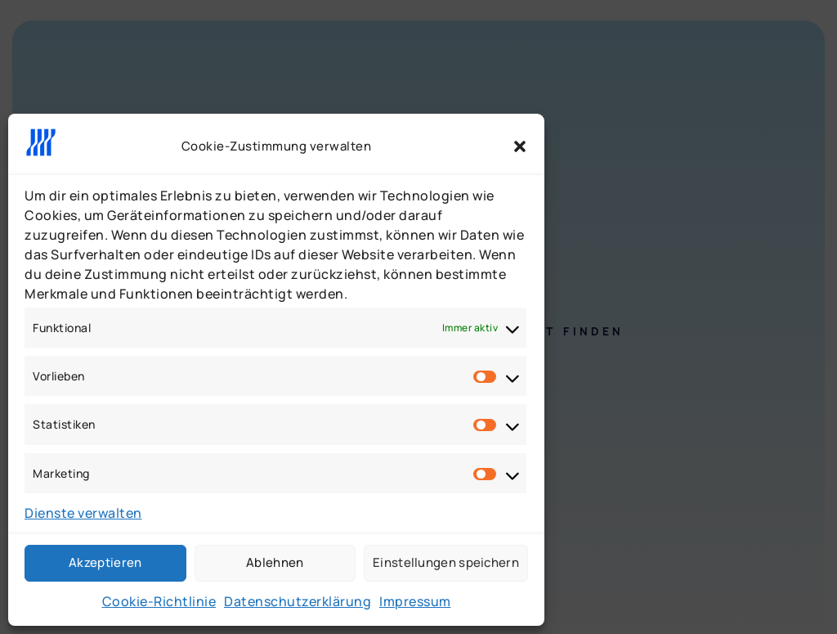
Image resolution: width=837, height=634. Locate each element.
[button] (520, 146)
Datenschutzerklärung (297, 601)
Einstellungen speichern (446, 562)
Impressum (415, 601)
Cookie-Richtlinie (159, 601)
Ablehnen (274, 562)
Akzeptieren (105, 562)
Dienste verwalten (83, 513)
